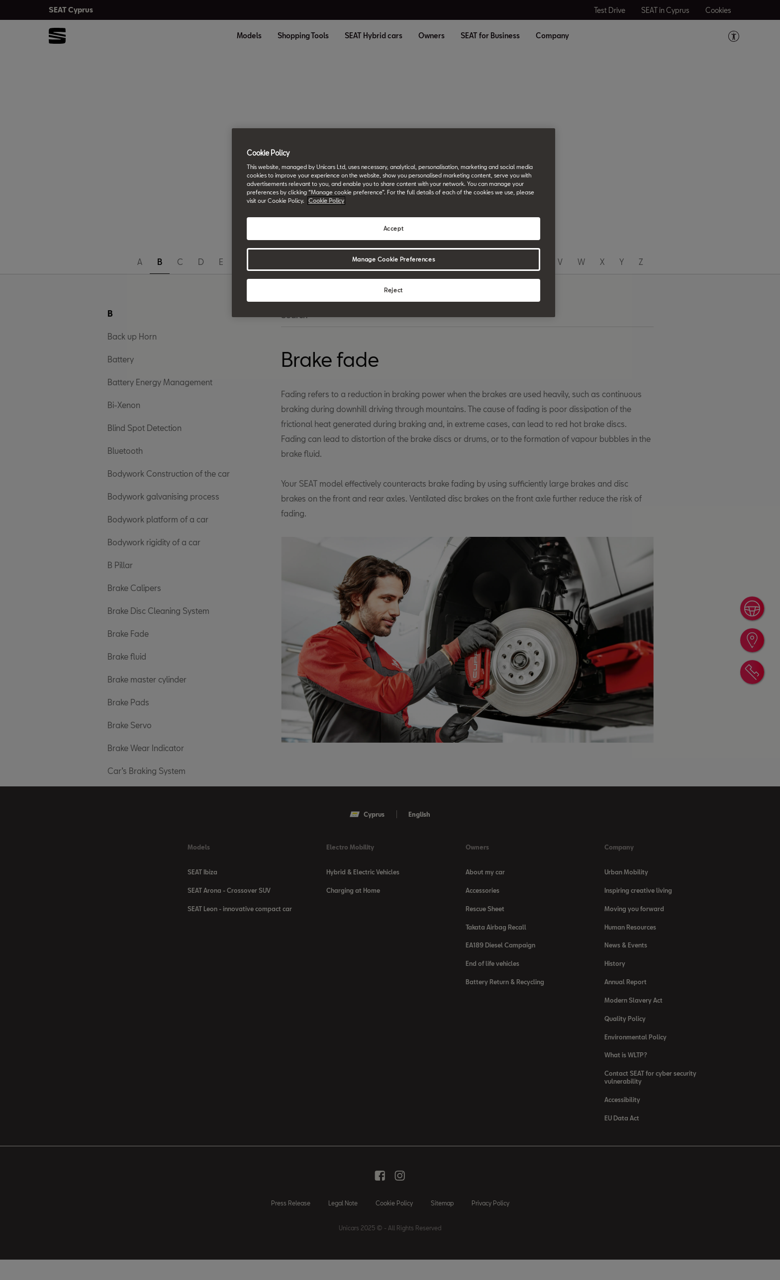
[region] (393, 223)
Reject (393, 290)
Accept (393, 228)
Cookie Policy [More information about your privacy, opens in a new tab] (326, 200)
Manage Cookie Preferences (393, 259)
